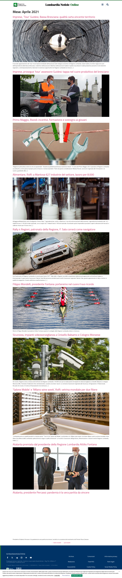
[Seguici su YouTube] (31, 557)
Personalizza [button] (66, 575)
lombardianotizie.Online (15, 553)
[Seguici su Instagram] (22, 557)
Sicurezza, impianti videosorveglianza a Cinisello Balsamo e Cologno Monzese (56, 335)
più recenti (66, 543)
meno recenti (56, 543)
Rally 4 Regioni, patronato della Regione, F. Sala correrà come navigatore (54, 229)
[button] (102, 4)
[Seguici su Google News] (26, 557)
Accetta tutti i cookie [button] (77, 575)
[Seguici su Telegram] (17, 557)
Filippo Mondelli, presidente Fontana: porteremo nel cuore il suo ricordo (53, 284)
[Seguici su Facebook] (8, 557)
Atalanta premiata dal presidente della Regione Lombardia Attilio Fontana (55, 444)
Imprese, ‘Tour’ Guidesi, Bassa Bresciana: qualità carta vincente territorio (54, 17)
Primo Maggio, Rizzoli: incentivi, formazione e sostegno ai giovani (50, 120)
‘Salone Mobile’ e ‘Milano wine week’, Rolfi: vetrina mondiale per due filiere (55, 390)
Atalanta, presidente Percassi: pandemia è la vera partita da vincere (51, 492)
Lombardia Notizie (57, 5)
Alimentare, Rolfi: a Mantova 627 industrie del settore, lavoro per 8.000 (53, 174)
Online (74, 5)
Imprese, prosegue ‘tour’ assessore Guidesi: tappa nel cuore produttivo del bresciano (61, 72)
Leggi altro (57, 575)
